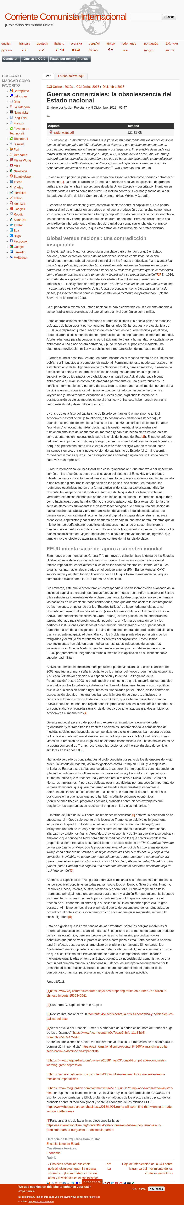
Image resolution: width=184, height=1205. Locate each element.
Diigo (17, 236)
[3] (143, 436)
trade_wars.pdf (63, 132)
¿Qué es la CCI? (34, 58)
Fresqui (19, 123)
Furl (16, 149)
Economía (54, 1153)
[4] (85, 713)
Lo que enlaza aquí (71, 76)
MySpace (20, 257)
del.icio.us (20, 96)
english (6, 43)
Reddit (18, 214)
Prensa (82, 58)
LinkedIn (19, 252)
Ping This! (20, 118)
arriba (109, 1166)
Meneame (20, 155)
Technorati (21, 138)
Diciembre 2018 (113, 86)
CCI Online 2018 (87, 86)
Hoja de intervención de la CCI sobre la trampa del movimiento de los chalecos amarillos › (147, 1168)
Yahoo (18, 198)
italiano (59, 43)
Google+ (19, 209)
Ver (50, 76)
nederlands (128, 43)
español (94, 43)
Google (19, 246)
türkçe (110, 43)
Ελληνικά (171, 43)
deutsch (42, 43)
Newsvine (20, 171)
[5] (81, 750)
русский (6, 50)
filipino (93, 50)
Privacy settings (92, 1181)
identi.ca (19, 203)
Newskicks (21, 112)
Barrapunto (21, 91)
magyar (149, 50)
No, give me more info (41, 1201)
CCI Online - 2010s (60, 86)
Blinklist (19, 144)
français (24, 43)
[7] (71, 870)
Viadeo (18, 187)
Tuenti (18, 182)
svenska (76, 43)
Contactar (10, 58)
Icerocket (20, 192)
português (151, 43)
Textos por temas (62, 58)
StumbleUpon (23, 176)
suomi (169, 50)
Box (16, 230)
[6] (133, 815)
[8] (70, 917)
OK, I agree (139, 1189)
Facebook (20, 241)
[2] (48, 1004)
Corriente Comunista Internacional (65, 17)
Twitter (18, 225)
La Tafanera (22, 107)
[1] (62, 181)
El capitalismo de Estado (64, 1143)
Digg (17, 101)
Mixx (17, 165)
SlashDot (20, 219)
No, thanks (156, 1189)
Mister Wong (22, 160)
